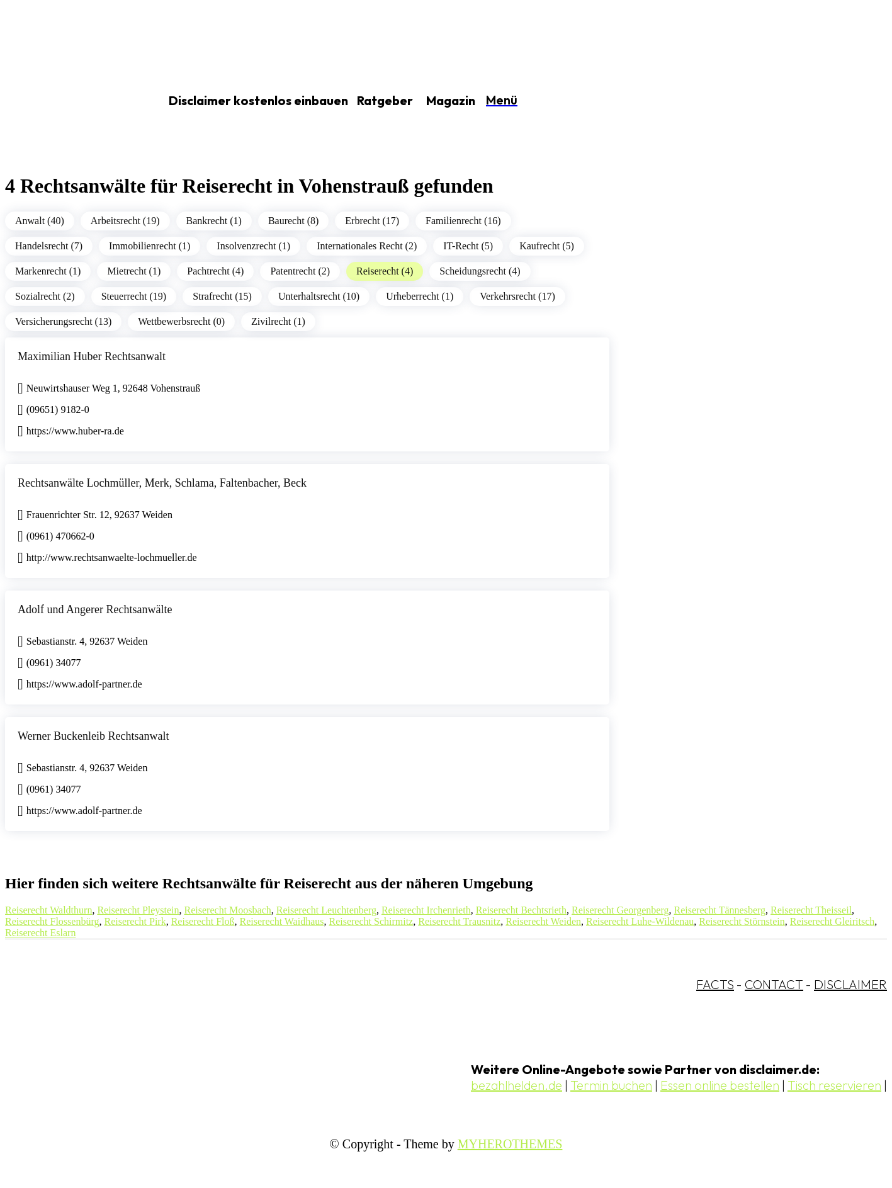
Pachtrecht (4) (215, 271)
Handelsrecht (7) (48, 245)
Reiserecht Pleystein (138, 910)
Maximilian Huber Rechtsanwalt (92, 356)
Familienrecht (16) (463, 220)
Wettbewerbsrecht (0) (181, 321)
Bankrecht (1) (214, 220)
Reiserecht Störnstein (741, 921)
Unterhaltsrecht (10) (318, 296)
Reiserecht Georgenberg (620, 910)
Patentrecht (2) (300, 271)
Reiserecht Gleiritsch (832, 921)
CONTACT (774, 984)
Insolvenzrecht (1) (253, 245)
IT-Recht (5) (468, 245)
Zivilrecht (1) (278, 321)
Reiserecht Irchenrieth (426, 910)
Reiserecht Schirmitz (371, 921)
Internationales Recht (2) (367, 245)
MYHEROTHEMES (510, 1144)
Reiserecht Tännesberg (720, 910)
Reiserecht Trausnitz (459, 921)
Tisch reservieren (834, 1085)
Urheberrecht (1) (419, 296)
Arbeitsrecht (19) (125, 220)
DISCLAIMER (850, 984)
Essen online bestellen (719, 1085)
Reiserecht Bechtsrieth (521, 910)
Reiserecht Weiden (543, 921)
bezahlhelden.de (516, 1085)
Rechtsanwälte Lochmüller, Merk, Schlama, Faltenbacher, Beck (162, 483)
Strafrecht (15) (222, 296)
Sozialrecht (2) (45, 296)
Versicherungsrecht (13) (63, 321)
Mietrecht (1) (134, 271)
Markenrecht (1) (48, 271)
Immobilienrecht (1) (149, 245)
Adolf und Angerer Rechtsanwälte (95, 609)
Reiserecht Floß (203, 921)
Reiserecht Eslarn (40, 932)
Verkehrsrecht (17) (517, 296)
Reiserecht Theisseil (811, 910)
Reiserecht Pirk (135, 921)
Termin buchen (611, 1085)
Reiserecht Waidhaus (282, 921)
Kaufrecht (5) (546, 245)
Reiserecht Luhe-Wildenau (640, 921)
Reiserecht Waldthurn (48, 910)
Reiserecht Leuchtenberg (326, 910)
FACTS (715, 984)
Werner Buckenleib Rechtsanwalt (93, 736)
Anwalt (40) (39, 220)
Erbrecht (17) (372, 220)
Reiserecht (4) (384, 271)
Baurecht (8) (293, 220)
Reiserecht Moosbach (227, 910)
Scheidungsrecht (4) (479, 271)
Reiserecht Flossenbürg (52, 921)
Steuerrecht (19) (134, 296)
